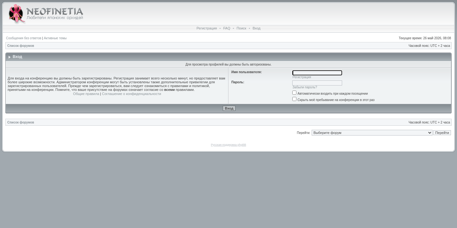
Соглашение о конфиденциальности (131, 94)
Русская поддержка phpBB (228, 144)
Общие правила (86, 94)
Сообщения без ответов (23, 38)
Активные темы (55, 38)
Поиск (241, 28)
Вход (257, 28)
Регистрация (206, 28)
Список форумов (20, 46)
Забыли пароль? (305, 87)
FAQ (226, 28)
